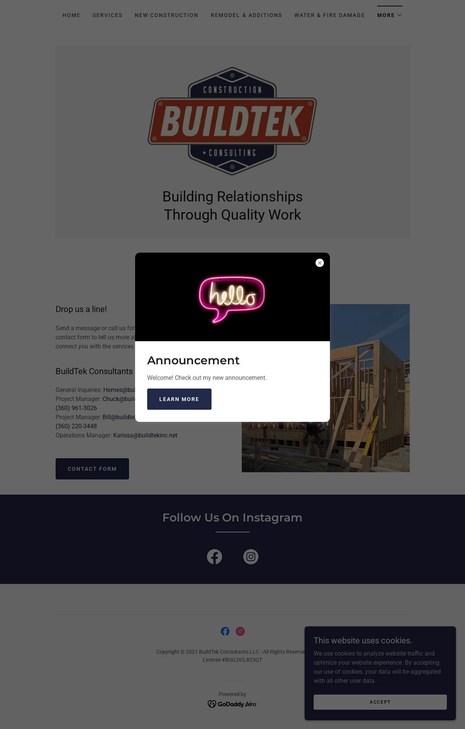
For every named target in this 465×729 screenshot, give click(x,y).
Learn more (179, 399)
